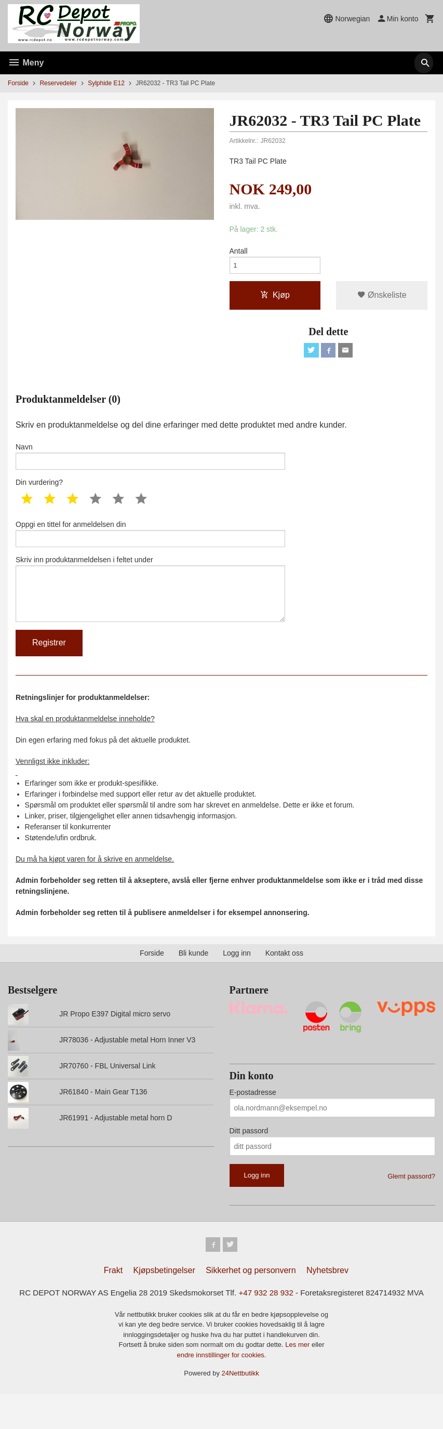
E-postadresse (253, 1112)
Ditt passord (249, 1150)
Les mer (298, 1379)
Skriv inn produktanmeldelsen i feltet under (150, 604)
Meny (26, 62)
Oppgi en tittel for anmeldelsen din (150, 543)
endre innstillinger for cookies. (221, 1390)
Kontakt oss (284, 973)
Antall (239, 251)
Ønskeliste (382, 298)
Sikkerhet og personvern (251, 1292)
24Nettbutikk (240, 1408)
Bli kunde (194, 973)
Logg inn (237, 973)
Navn (150, 463)
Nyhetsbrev (327, 1292)
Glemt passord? (411, 1196)
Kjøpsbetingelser (164, 1292)
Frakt (113, 1292)
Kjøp (275, 298)
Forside (18, 83)
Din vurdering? (39, 491)
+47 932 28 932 (278, 1315)
